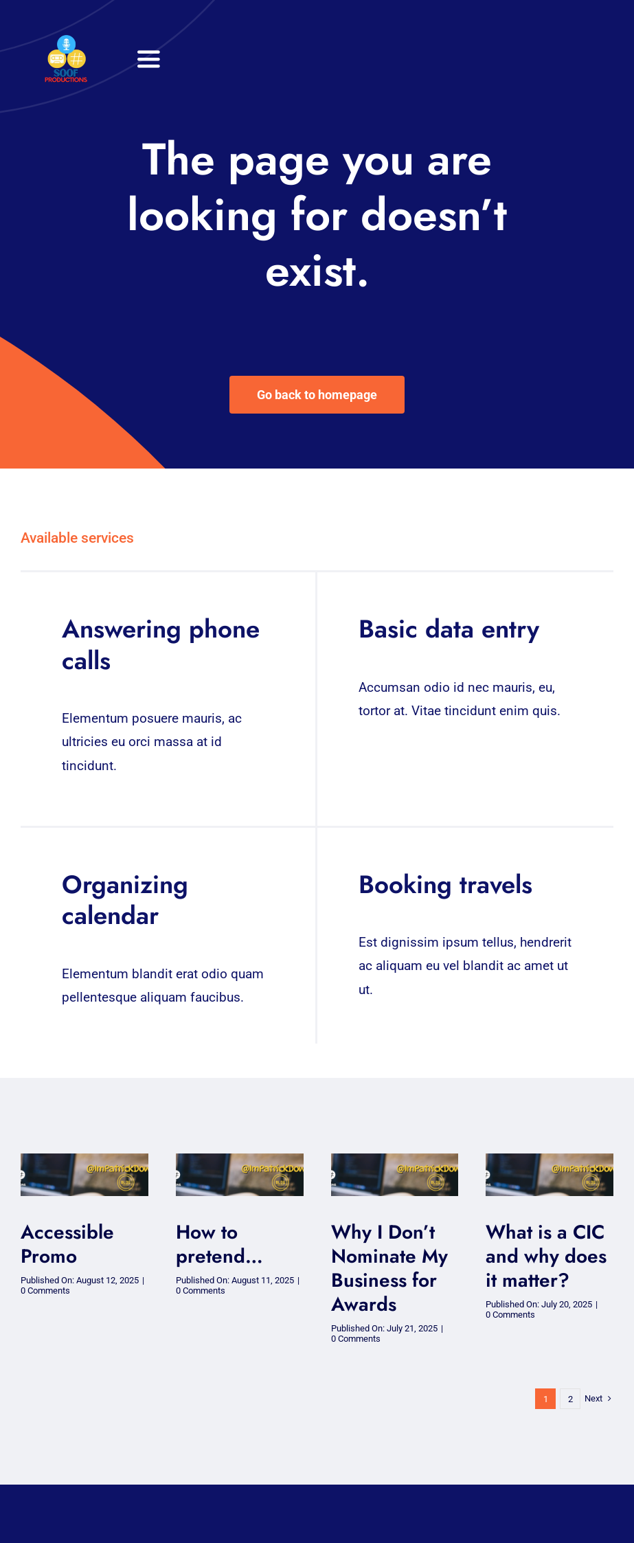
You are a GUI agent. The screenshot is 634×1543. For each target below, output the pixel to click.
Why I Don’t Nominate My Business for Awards (389, 1268)
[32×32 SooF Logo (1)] (66, 41)
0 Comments (45, 1290)
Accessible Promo (67, 1244)
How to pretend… (219, 1244)
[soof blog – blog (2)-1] (84, 1160)
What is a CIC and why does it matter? (546, 1256)
